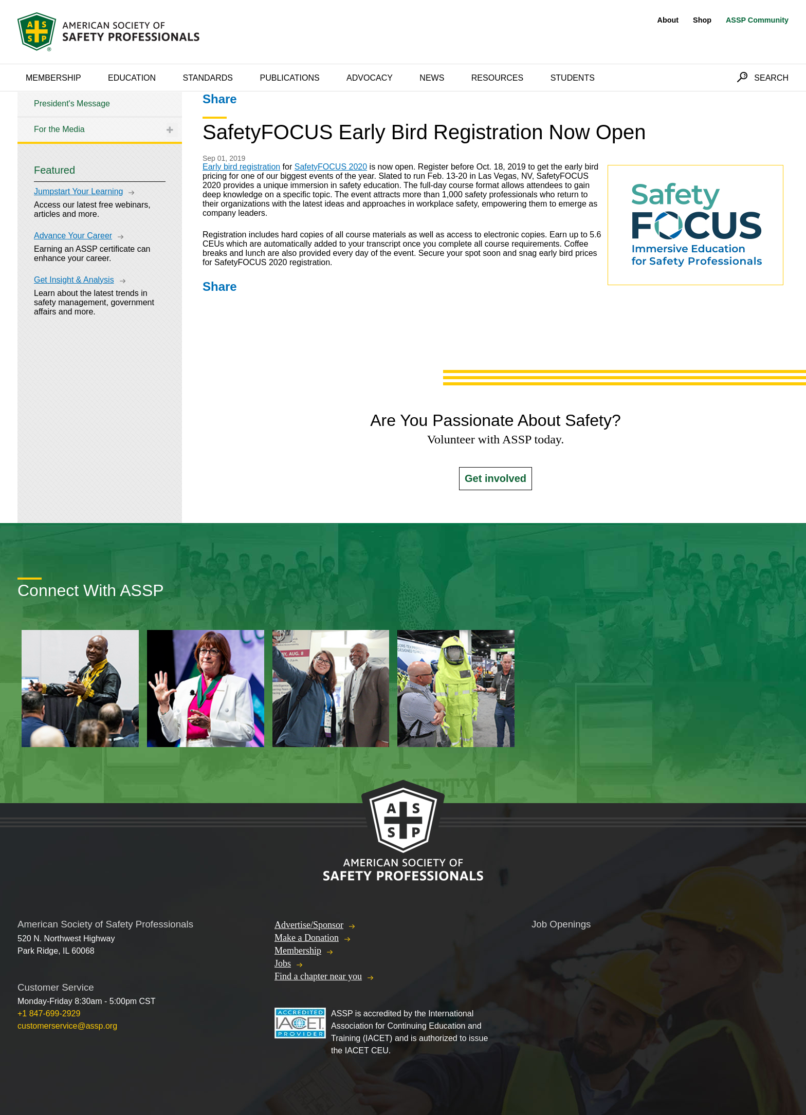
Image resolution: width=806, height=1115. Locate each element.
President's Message (72, 103)
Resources (497, 77)
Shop (702, 20)
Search (771, 77)
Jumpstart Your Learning (78, 191)
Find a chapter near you (318, 976)
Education (132, 77)
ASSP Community (757, 20)
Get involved (495, 478)
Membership (53, 77)
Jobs (282, 963)
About (668, 20)
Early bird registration (241, 166)
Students (573, 77)
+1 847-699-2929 (48, 1013)
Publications (289, 77)
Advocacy (369, 77)
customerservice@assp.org (67, 1025)
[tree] (99, 117)
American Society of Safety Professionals (109, 32)
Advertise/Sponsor (308, 925)
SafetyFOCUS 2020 (331, 166)
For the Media (59, 129)
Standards (208, 77)
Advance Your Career (73, 235)
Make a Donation (306, 938)
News (431, 77)
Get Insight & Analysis (74, 279)
